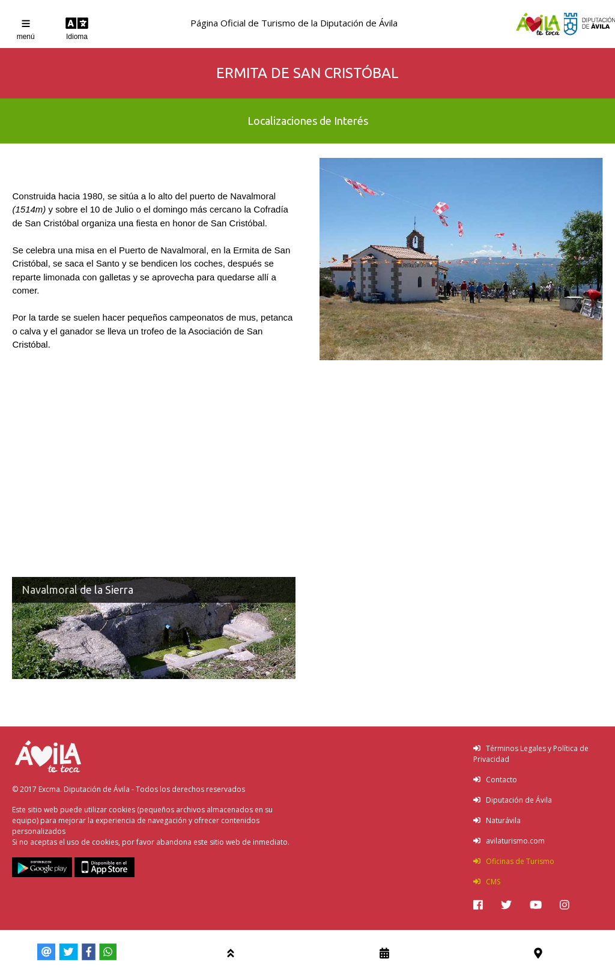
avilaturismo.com (509, 841)
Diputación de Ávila (512, 800)
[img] (478, 904)
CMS (486, 882)
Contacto (495, 779)
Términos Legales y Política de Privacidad (531, 753)
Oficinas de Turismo (513, 861)
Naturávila (497, 820)
